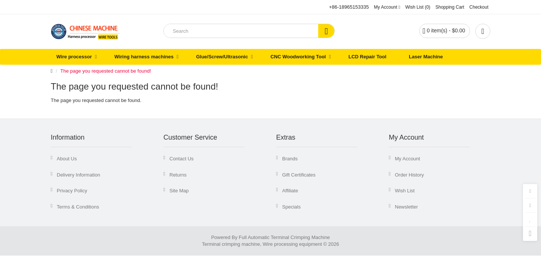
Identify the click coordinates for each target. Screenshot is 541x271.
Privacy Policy (72, 190)
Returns (178, 175)
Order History (409, 175)
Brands (290, 158)
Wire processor (74, 56)
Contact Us (181, 158)
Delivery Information (78, 175)
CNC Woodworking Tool (298, 56)
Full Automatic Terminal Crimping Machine (284, 237)
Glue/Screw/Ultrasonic (222, 56)
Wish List (405, 190)
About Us (67, 158)
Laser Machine (426, 56)
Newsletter (406, 207)
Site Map (179, 190)
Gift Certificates (299, 175)
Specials (291, 207)
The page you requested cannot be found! (105, 71)
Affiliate (290, 190)
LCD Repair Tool (367, 56)
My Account (407, 158)
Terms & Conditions (78, 207)
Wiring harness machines (144, 56)
